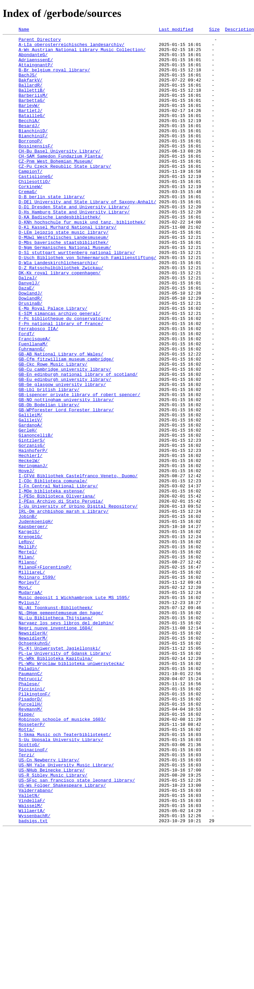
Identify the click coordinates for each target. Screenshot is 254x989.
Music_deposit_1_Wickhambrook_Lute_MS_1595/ (74, 711)
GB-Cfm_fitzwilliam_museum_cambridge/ (66, 425)
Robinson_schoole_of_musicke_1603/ (62, 857)
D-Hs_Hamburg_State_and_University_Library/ (74, 248)
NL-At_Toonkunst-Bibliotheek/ (56, 723)
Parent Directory (40, 41)
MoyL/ (25, 699)
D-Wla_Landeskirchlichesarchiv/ (58, 309)
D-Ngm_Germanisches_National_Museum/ (65, 291)
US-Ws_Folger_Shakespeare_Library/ (62, 936)
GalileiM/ (30, 492)
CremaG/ (28, 224)
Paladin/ (29, 796)
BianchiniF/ (33, 157)
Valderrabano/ (36, 942)
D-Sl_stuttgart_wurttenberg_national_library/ (77, 297)
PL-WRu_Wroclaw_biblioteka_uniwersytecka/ (71, 790)
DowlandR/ (30, 352)
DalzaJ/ (28, 327)
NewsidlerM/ (33, 760)
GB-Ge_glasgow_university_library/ (62, 455)
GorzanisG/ (32, 528)
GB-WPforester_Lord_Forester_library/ (66, 486)
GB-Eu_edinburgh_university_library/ (65, 449)
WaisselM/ (30, 961)
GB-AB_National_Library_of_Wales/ (61, 419)
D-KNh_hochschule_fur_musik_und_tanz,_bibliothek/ (82, 260)
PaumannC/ (30, 802)
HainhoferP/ (33, 534)
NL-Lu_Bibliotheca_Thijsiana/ (56, 735)
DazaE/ (27, 340)
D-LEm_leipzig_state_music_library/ (64, 273)
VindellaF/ (32, 954)
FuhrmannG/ (32, 413)
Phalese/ (29, 814)
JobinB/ (28, 614)
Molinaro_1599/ (37, 687)
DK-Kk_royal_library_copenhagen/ (60, 321)
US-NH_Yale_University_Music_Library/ (66, 912)
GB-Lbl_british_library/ (49, 461)
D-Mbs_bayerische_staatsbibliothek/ (64, 285)
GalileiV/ (30, 498)
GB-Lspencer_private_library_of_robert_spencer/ (79, 467)
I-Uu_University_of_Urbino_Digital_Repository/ (78, 601)
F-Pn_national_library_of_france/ (61, 382)
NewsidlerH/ (33, 754)
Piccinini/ (32, 821)
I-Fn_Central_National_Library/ (58, 577)
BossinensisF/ (36, 169)
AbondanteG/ (33, 59)
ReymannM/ (30, 845)
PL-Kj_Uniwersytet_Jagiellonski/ (60, 772)
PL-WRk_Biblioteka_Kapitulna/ (56, 784)
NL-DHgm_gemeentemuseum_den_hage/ (61, 729)
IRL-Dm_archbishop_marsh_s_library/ (64, 607)
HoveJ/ (27, 559)
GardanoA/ (30, 504)
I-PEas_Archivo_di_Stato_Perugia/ (61, 595)
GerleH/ (28, 510)
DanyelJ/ (29, 333)
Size (214, 30)
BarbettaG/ (32, 114)
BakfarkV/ (30, 90)
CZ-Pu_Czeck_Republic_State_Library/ (65, 193)
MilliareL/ (32, 680)
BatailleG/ (32, 133)
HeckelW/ (29, 547)
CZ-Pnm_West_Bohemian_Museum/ (56, 187)
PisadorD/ (30, 833)
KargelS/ (29, 632)
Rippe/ (27, 851)
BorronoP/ (30, 163)
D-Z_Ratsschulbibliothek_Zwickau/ (61, 315)
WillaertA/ (32, 967)
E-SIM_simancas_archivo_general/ (60, 370)
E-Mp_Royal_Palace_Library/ (53, 364)
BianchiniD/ (33, 151)
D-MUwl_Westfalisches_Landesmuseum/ (64, 279)
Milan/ (27, 662)
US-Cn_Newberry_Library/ (49, 906)
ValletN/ (29, 948)
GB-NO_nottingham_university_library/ (66, 473)
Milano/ (28, 668)
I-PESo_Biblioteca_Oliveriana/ (57, 589)
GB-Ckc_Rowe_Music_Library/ (53, 431)
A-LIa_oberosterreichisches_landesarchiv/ (71, 47)
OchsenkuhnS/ (35, 766)
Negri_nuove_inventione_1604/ (56, 747)
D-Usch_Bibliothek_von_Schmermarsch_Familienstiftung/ (87, 303)
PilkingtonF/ (35, 827)
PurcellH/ (30, 839)
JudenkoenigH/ (36, 620)
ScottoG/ (29, 887)
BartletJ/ (30, 126)
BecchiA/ (29, 139)
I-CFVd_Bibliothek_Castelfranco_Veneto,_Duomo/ (78, 565)
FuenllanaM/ (33, 407)
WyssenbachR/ (35, 973)
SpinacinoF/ (33, 894)
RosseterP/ (32, 863)
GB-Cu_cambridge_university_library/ (65, 437)
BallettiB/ (32, 102)
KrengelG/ (30, 638)
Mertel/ (28, 656)
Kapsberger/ (33, 626)
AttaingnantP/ (36, 72)
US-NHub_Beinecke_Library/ (52, 918)
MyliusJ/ (29, 717)
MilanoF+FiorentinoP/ (45, 674)
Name (24, 30)
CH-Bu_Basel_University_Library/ (60, 175)
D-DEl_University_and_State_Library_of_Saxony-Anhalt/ (87, 236)
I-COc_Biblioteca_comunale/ (53, 571)
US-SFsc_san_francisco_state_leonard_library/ (77, 930)
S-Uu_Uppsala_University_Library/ (61, 881)
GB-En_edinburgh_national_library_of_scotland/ (78, 443)
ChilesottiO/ (35, 212)
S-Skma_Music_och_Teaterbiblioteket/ (65, 875)
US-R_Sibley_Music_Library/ (53, 924)
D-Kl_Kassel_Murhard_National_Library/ (68, 266)
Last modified (176, 30)
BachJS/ (28, 84)
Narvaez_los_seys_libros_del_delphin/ (66, 741)
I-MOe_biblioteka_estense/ (52, 583)
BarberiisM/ (33, 108)
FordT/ (27, 394)
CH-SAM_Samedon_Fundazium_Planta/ (61, 181)
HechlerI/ (30, 540)
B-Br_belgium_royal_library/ (54, 78)
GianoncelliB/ (36, 516)
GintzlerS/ (32, 522)
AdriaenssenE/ (36, 66)
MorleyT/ (29, 693)
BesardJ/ (29, 145)
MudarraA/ (30, 705)
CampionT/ (30, 200)
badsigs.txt (33, 979)
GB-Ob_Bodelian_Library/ (49, 480)
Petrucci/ (30, 808)
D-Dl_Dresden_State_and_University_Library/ (74, 242)
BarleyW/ (29, 120)
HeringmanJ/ (33, 553)
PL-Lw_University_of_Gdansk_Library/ (65, 778)
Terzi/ (27, 900)
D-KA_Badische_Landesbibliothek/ (60, 254)
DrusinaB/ (30, 358)
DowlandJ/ (30, 346)
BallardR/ (30, 96)
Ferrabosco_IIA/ (38, 388)
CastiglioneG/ (36, 206)
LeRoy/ (27, 644)
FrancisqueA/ (35, 400)
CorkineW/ (30, 218)
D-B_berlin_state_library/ (52, 230)
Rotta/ (27, 869)
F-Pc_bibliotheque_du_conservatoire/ (65, 376)
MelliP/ (28, 650)
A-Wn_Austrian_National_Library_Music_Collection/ (82, 53)
